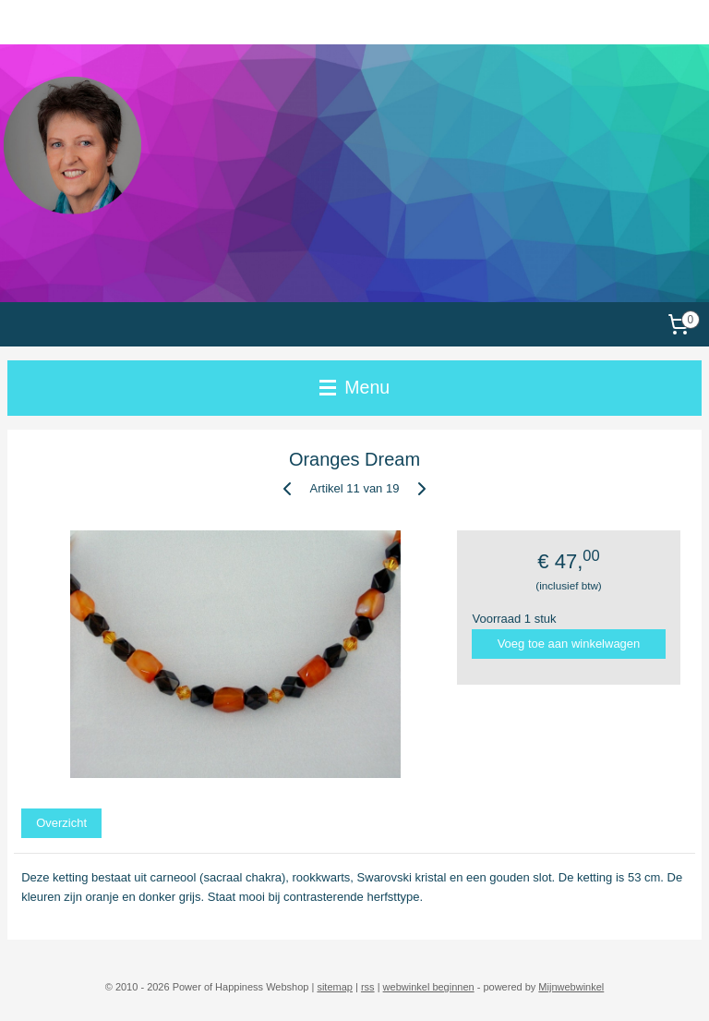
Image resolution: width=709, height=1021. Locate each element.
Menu (354, 387)
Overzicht (61, 823)
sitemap (335, 986)
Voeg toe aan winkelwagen (569, 643)
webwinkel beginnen (429, 986)
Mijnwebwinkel (571, 986)
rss (368, 986)
